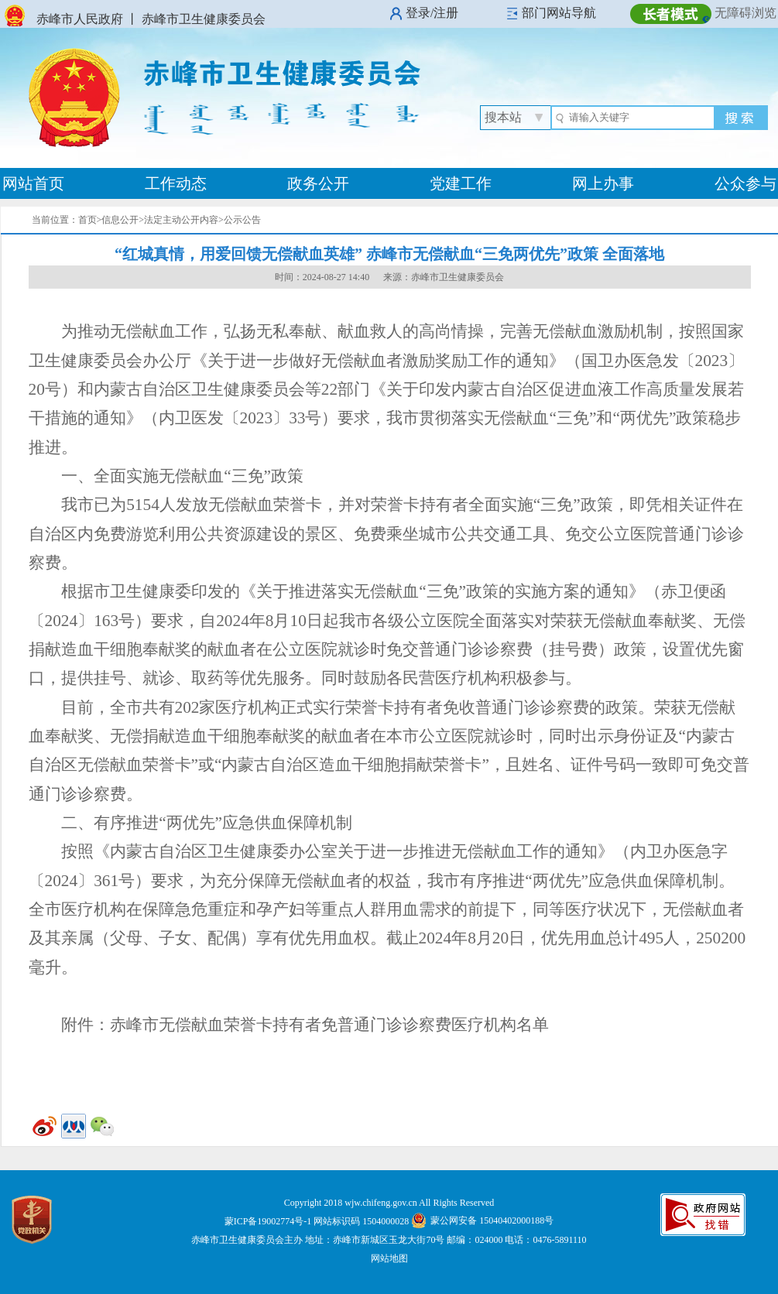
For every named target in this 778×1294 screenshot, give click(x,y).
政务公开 (318, 183)
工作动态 (176, 183)
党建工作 (461, 183)
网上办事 (603, 183)
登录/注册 (432, 12)
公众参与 (745, 183)
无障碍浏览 (745, 12)
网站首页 (33, 183)
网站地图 (389, 1258)
